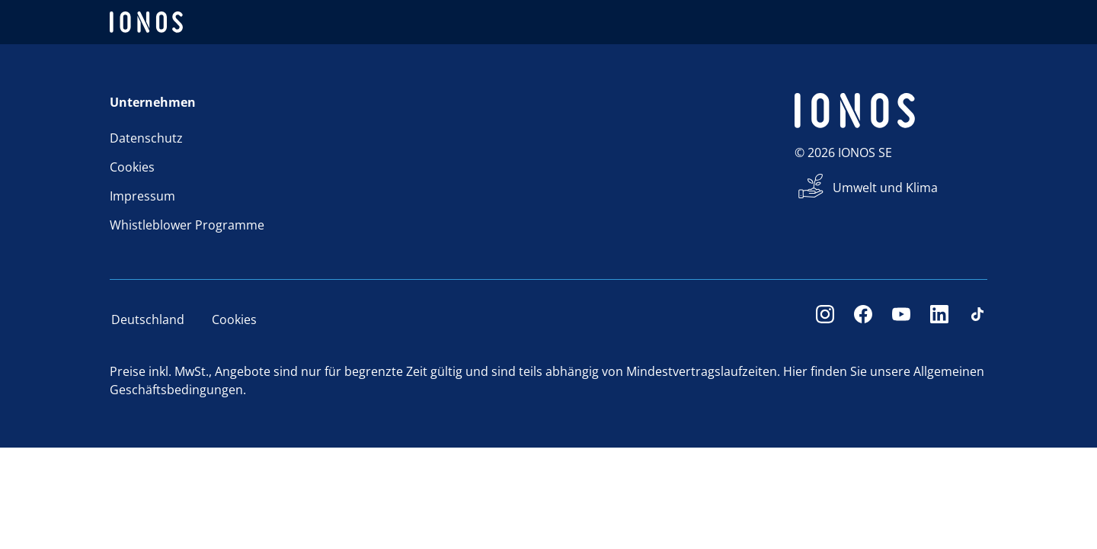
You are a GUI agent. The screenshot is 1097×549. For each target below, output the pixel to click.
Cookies (132, 167)
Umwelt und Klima (885, 187)
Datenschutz (146, 138)
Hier (795, 371)
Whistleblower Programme (187, 225)
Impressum (142, 196)
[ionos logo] (146, 22)
